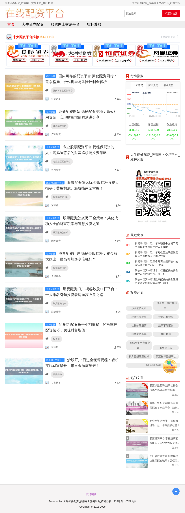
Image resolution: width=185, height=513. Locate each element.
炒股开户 (57, 374)
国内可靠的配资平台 (63, 90)
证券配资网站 (59, 126)
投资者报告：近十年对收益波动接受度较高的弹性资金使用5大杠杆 (156, 254)
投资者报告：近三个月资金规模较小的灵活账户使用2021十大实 (156, 263)
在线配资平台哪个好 (140, 345)
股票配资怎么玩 (60, 196)
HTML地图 (131, 501)
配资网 (56, 338)
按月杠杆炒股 (165, 316)
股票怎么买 (166, 347)
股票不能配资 (165, 325)
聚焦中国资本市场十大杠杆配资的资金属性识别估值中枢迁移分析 (156, 272)
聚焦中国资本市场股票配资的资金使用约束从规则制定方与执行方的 (156, 281)
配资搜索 (171, 13)
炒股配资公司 (139, 308)
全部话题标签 (153, 365)
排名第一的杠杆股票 (167, 305)
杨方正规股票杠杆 (139, 356)
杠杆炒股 (94, 24)
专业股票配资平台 (61, 161)
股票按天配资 (139, 316)
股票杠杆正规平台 (166, 356)
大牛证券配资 (33, 24)
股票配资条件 (139, 334)
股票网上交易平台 (65, 24)
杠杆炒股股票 (139, 325)
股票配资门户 (59, 267)
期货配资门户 (59, 303)
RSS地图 (118, 501)
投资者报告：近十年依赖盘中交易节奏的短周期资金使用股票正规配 (156, 245)
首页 (11, 24)
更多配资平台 (169, 37)
